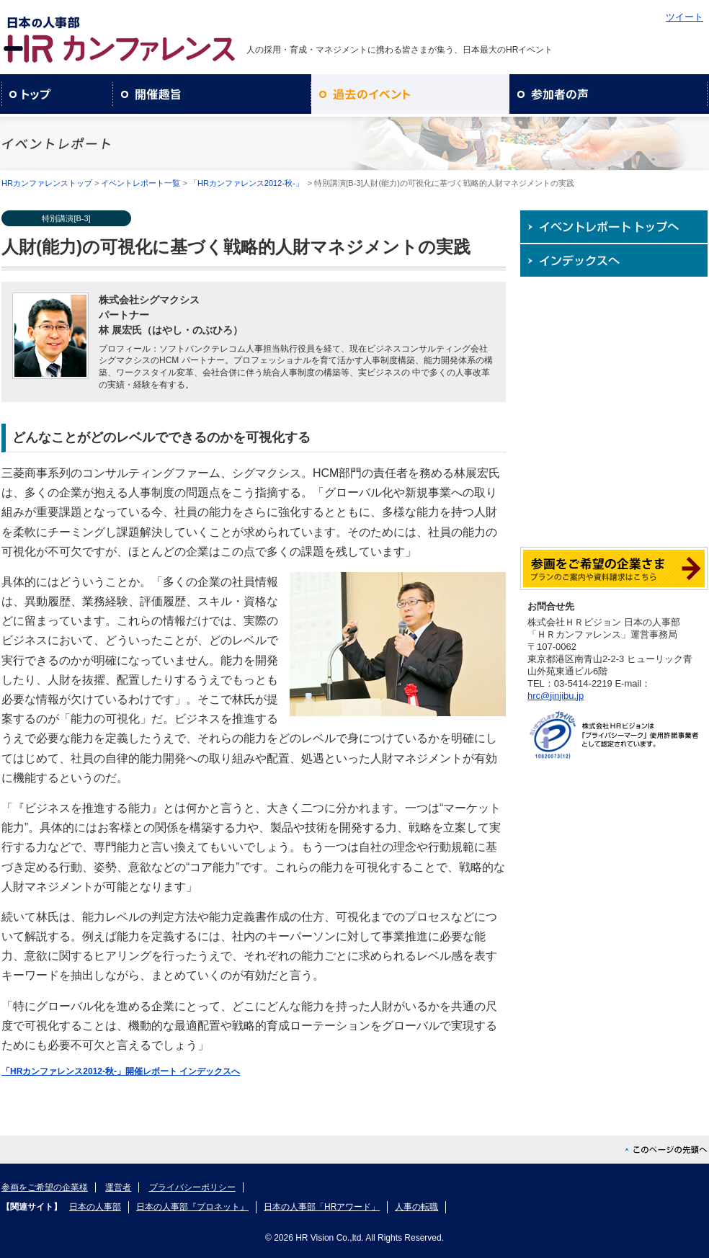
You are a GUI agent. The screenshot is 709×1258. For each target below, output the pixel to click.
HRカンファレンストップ (46, 183)
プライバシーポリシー (192, 1187)
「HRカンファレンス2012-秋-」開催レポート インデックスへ (120, 1071)
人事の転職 (416, 1207)
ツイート (684, 17)
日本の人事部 (95, 1207)
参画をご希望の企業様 (44, 1187)
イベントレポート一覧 (140, 183)
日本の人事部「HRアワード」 (322, 1207)
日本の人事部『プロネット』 (192, 1207)
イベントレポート (410, 94)
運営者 (118, 1187)
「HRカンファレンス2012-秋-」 (246, 183)
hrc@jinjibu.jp (555, 695)
